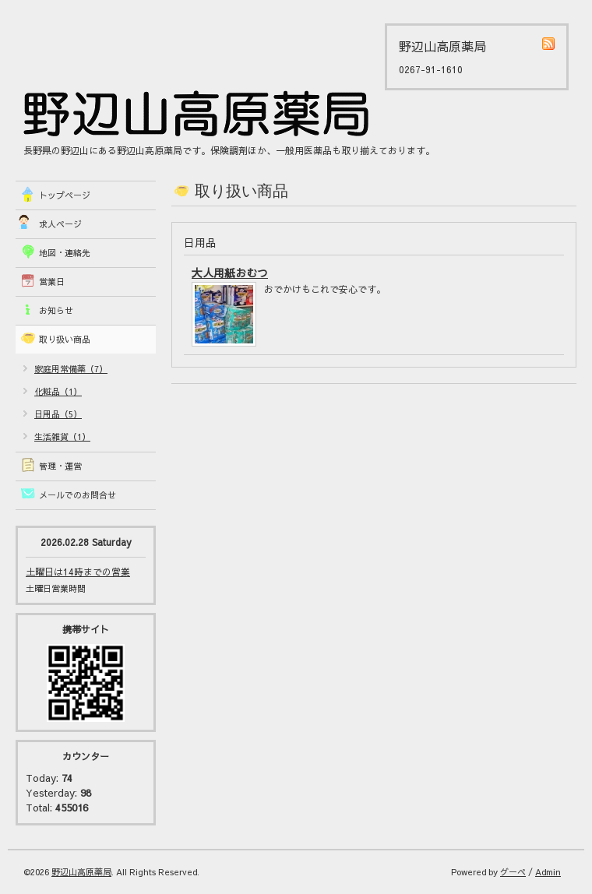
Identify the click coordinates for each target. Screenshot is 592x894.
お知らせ (56, 310)
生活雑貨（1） (62, 436)
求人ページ (60, 224)
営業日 (52, 281)
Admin (548, 872)
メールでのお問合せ (77, 495)
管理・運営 (60, 466)
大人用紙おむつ (230, 272)
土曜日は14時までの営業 (78, 571)
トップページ (64, 195)
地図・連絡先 (64, 253)
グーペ (513, 872)
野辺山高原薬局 (81, 872)
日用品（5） (58, 414)
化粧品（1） (58, 391)
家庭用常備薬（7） (70, 369)
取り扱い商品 (64, 339)
